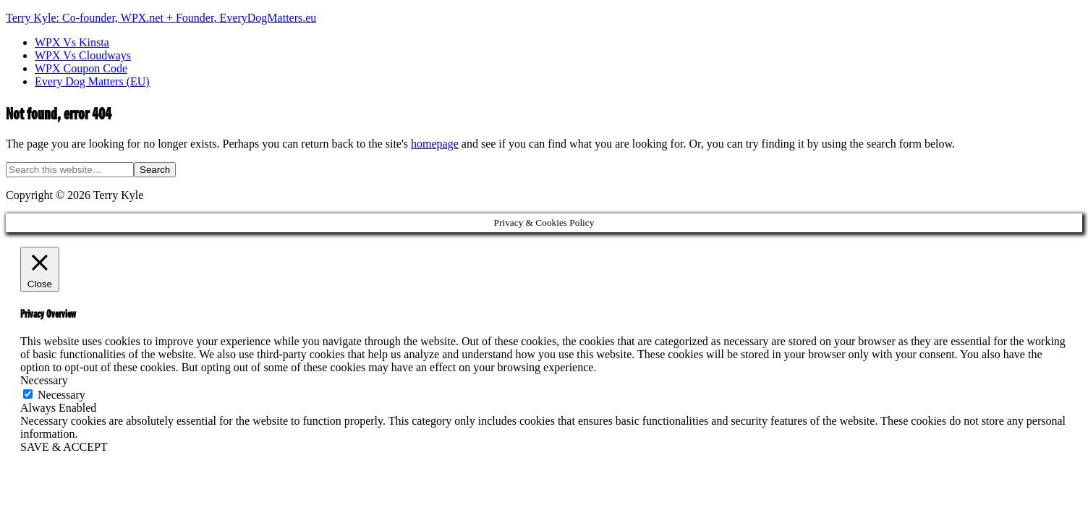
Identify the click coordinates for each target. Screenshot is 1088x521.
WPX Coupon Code (81, 68)
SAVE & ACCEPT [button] (64, 447)
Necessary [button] (44, 380)
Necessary (61, 395)
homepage (435, 143)
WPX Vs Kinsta (72, 42)
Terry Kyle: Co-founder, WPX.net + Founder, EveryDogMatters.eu (161, 18)
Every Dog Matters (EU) (92, 81)
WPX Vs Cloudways (83, 55)
